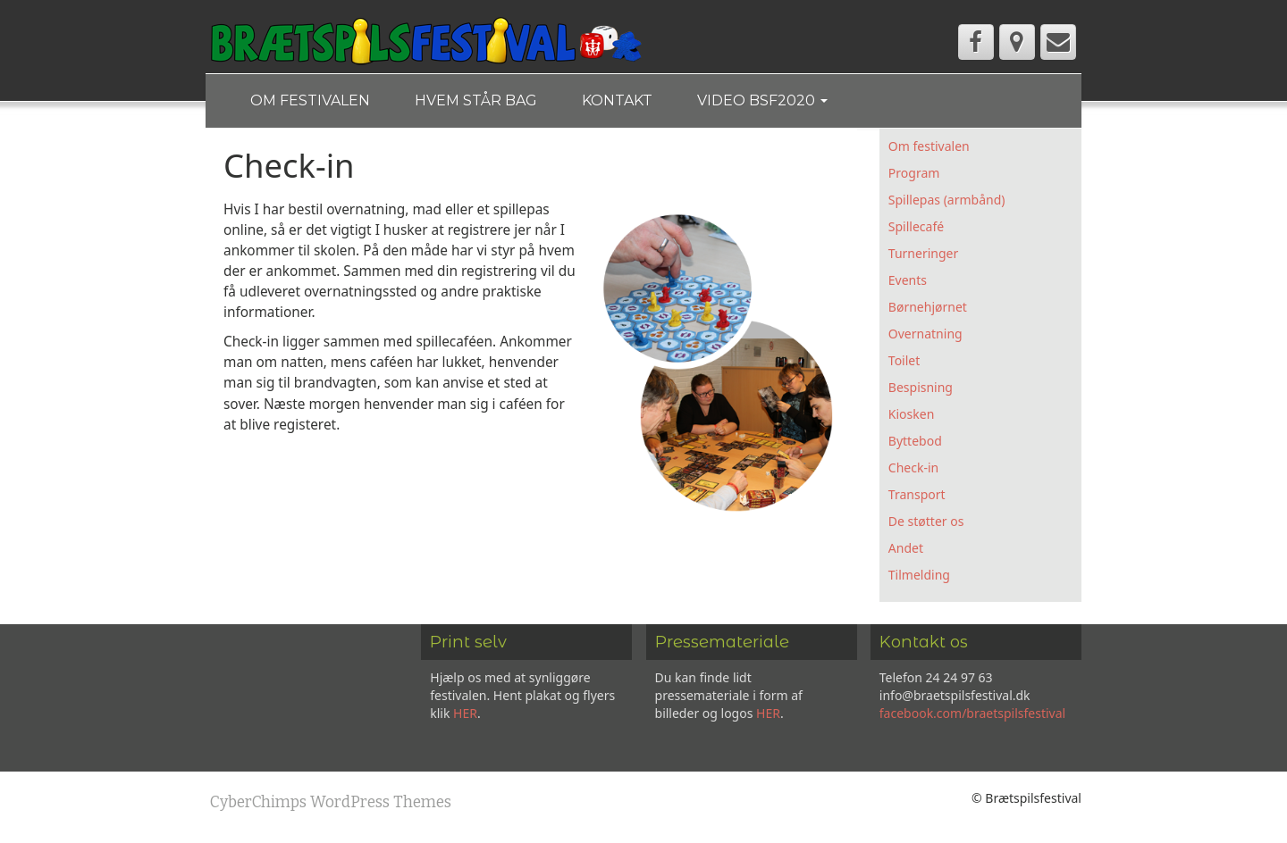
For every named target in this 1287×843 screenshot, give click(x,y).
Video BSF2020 (762, 100)
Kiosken (911, 413)
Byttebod (915, 440)
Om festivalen (310, 100)
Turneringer (923, 253)
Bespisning (920, 387)
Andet (905, 547)
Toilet (904, 360)
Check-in (913, 467)
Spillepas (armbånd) (946, 199)
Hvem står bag (476, 100)
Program (914, 172)
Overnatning (925, 333)
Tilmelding (919, 574)
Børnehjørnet (927, 306)
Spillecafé (916, 226)
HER (465, 713)
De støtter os (926, 521)
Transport (917, 494)
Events (907, 279)
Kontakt (617, 100)
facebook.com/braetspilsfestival (972, 713)
